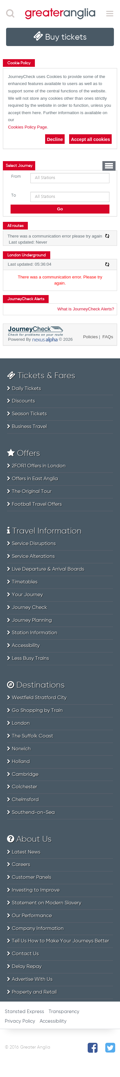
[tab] (19, 165)
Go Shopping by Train (37, 710)
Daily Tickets (26, 388)
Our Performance (32, 915)
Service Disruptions (34, 543)
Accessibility (26, 645)
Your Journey (27, 594)
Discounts (23, 401)
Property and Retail (34, 992)
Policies (90, 336)
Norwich (21, 749)
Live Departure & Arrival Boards (48, 569)
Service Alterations (33, 556)
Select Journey (19, 166)
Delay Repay (27, 966)
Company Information (38, 928)
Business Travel (29, 426)
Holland (21, 761)
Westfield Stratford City (39, 697)
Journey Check (29, 607)
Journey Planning (32, 620)
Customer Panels (31, 877)
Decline (55, 139)
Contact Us (25, 953)
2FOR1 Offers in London (39, 466)
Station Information (34, 633)
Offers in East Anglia (35, 478)
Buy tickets (66, 37)
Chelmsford (25, 799)
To (13, 195)
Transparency (64, 1012)
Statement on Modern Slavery (46, 903)
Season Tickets (29, 414)
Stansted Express (24, 1012)
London (21, 723)
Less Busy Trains (30, 658)
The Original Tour (32, 491)
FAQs (107, 336)
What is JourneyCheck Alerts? (85, 309)
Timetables (24, 582)
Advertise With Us (32, 979)
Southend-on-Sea (33, 812)
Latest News (26, 852)
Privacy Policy (20, 1021)
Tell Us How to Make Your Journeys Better (60, 941)
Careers (21, 864)
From (16, 177)
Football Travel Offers (37, 504)
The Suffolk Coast (32, 736)
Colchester (24, 787)
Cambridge (25, 774)
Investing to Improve (36, 890)
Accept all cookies (90, 139)
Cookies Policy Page (27, 127)
